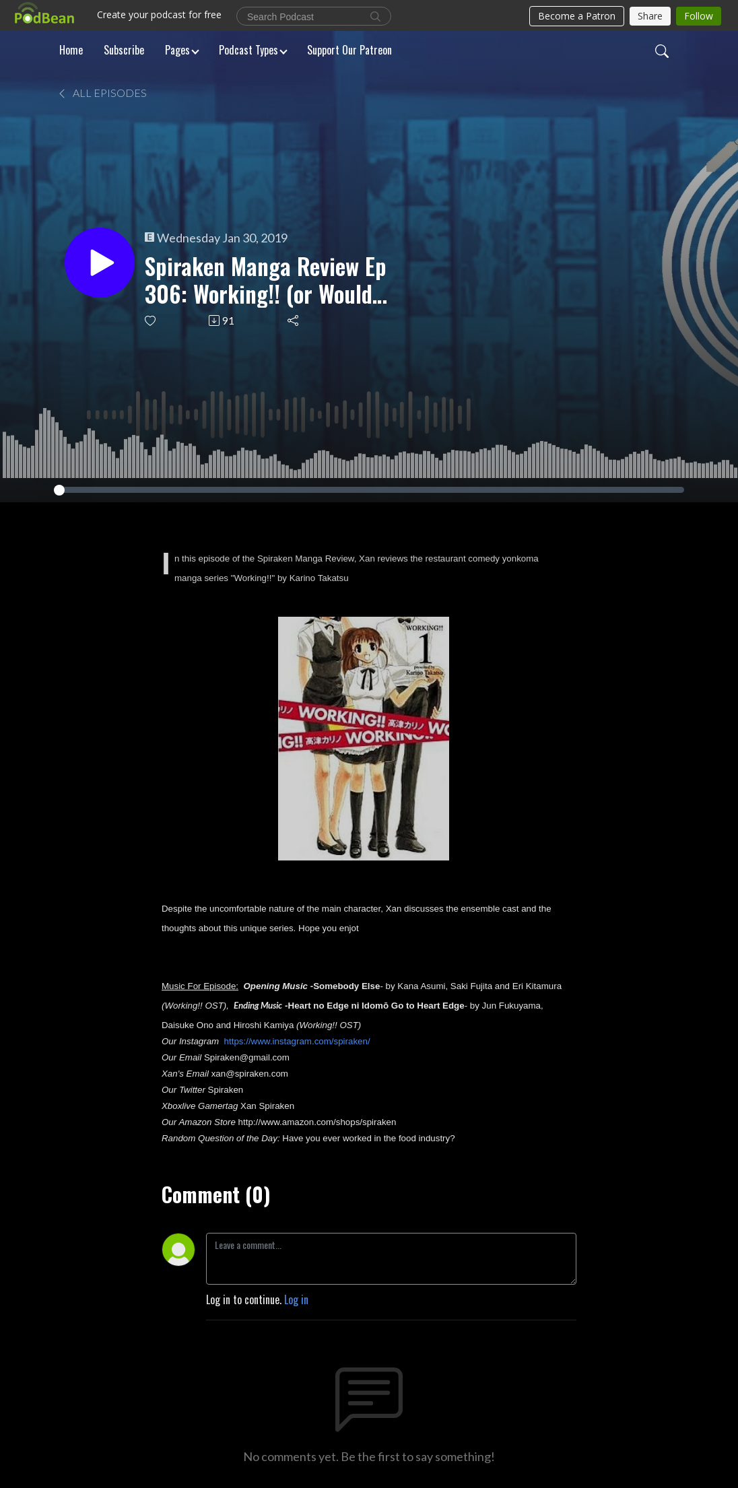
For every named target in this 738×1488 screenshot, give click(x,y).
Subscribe (124, 50)
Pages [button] (177, 50)
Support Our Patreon (349, 50)
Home (71, 50)
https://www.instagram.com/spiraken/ (297, 1041)
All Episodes (102, 92)
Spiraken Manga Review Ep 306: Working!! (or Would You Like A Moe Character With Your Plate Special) (266, 280)
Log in (296, 1299)
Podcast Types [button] (248, 50)
